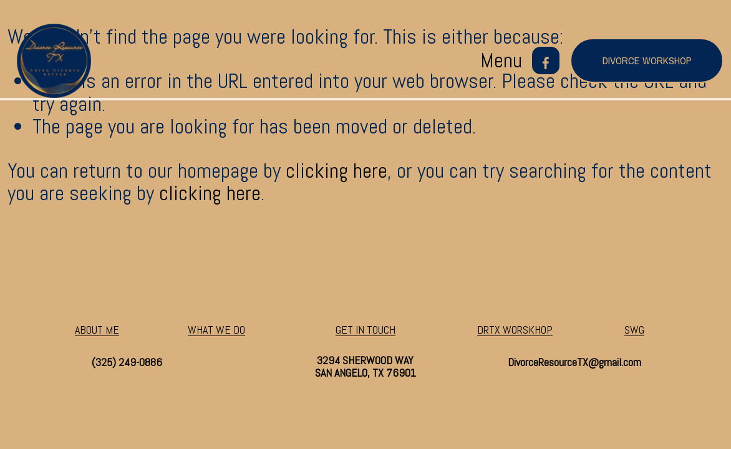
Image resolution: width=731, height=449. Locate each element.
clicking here (336, 170)
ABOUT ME (97, 330)
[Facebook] (545, 60)
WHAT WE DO (216, 330)
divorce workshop (647, 60)
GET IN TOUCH (365, 330)
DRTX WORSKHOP (515, 330)
